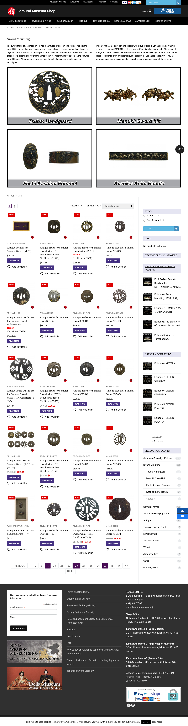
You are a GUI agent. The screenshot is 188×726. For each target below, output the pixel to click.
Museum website (58, 2)
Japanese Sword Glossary (80, 670)
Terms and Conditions (78, 592)
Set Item (150, 498)
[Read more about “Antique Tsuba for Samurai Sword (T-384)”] (80, 404)
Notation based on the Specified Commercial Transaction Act (90, 621)
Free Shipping (167, 11)
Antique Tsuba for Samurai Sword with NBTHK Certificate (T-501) (87, 252)
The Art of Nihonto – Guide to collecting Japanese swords (93, 662)
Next (70, 571)
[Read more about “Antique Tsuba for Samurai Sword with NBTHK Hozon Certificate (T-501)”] (80, 267)
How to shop (73, 636)
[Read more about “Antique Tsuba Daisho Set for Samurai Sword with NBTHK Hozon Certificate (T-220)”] (14, 341)
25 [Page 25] (91, 565)
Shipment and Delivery (78, 598)
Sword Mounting (152, 465)
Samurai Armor (151, 506)
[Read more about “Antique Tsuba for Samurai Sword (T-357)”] (113, 543)
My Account (88, 2)
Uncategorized (150, 567)
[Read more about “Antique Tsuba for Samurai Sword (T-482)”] (113, 260)
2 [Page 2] (36, 565)
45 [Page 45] (111, 565)
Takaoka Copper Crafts (155, 527)
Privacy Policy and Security (80, 612)
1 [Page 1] (30, 565)
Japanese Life (150, 554)
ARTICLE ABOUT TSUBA (158, 354)
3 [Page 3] (41, 565)
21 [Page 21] (61, 565)
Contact (114, 2)
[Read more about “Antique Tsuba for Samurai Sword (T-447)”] (113, 330)
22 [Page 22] (69, 565)
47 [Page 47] (126, 565)
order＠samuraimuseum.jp (140, 607)
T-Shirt (146, 547)
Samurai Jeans (151, 540)
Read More (156, 722)
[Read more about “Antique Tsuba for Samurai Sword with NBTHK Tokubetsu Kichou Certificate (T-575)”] (47, 267)
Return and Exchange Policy (81, 605)
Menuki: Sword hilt (16, 243)
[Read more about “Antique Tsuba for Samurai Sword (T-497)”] (80, 473)
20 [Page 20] (54, 565)
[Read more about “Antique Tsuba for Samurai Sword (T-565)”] (113, 473)
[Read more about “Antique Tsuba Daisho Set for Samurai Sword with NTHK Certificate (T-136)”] (14, 411)
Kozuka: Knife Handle (157, 492)
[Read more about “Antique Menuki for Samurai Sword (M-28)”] (14, 260)
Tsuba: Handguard (81, 313)
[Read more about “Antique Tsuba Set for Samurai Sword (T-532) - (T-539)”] (14, 477)
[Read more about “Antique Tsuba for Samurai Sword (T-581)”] (80, 330)
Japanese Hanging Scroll (156, 513)
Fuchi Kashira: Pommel (18, 526)
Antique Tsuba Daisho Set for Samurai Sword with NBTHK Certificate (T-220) (21, 324)
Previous (19, 565)
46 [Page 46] (119, 565)
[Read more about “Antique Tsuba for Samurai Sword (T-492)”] (47, 330)
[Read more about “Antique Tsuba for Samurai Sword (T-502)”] (113, 404)
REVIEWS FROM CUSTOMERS (161, 255)
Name (13, 617)
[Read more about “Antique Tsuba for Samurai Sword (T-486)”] (47, 543)
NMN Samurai (150, 533)
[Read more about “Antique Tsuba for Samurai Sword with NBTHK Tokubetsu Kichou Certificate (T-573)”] (47, 480)
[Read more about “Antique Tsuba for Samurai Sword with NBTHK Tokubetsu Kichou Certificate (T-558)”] (47, 411)
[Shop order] (118, 206)
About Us (74, 2)
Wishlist (102, 2)
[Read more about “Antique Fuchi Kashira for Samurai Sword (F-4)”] (14, 543)
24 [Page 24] (83, 565)
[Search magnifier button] (178, 3)
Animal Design (46, 243)
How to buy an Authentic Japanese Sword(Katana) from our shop (93, 651)
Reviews (71, 629)
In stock (150, 215)
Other (146, 560)
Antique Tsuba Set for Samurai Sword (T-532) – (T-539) (20, 464)
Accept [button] (146, 722)
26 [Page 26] (98, 565)
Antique (147, 520)
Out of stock (152, 220)
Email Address (17, 607)
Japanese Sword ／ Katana (157, 458)
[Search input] (161, 2)
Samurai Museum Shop (36, 11)
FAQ (69, 643)
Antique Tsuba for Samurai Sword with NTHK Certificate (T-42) (87, 534)
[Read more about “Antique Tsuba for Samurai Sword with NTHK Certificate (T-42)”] (80, 547)
